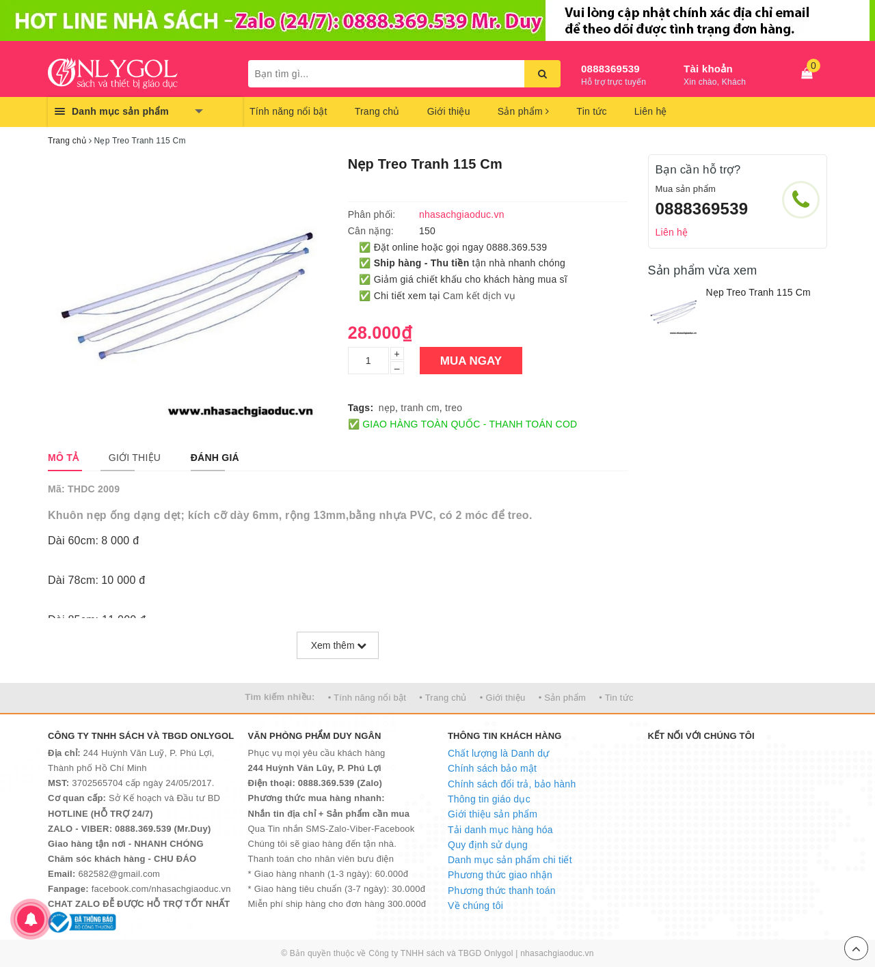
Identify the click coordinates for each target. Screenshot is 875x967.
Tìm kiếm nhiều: (279, 697)
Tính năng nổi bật (288, 111)
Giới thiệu (448, 111)
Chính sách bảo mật (492, 768)
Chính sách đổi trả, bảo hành (512, 784)
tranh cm (420, 407)
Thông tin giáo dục (489, 799)
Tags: (361, 407)
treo (453, 407)
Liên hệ (650, 111)
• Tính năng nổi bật (367, 697)
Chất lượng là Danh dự (498, 753)
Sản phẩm (524, 111)
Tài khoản (708, 68)
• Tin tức (616, 697)
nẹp (387, 407)
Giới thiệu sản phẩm (492, 814)
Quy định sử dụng (488, 844)
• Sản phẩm (562, 697)
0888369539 (610, 68)
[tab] (63, 457)
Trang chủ (377, 111)
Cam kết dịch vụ (479, 295)
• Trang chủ (443, 697)
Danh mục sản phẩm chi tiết (510, 859)
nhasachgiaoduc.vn (557, 953)
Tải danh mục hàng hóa (500, 829)
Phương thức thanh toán (502, 890)
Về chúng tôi (475, 905)
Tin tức (591, 111)
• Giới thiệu (503, 697)
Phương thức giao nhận (500, 874)
